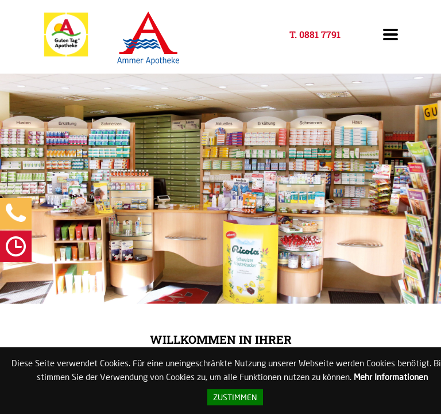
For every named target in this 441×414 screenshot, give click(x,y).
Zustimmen (235, 397)
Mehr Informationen (391, 376)
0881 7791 (320, 34)
